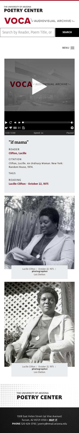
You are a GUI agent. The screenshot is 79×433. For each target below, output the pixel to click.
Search (67, 32)
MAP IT (53, 420)
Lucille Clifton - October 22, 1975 (28, 183)
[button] (6, 122)
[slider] (23, 122)
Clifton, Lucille (17, 153)
